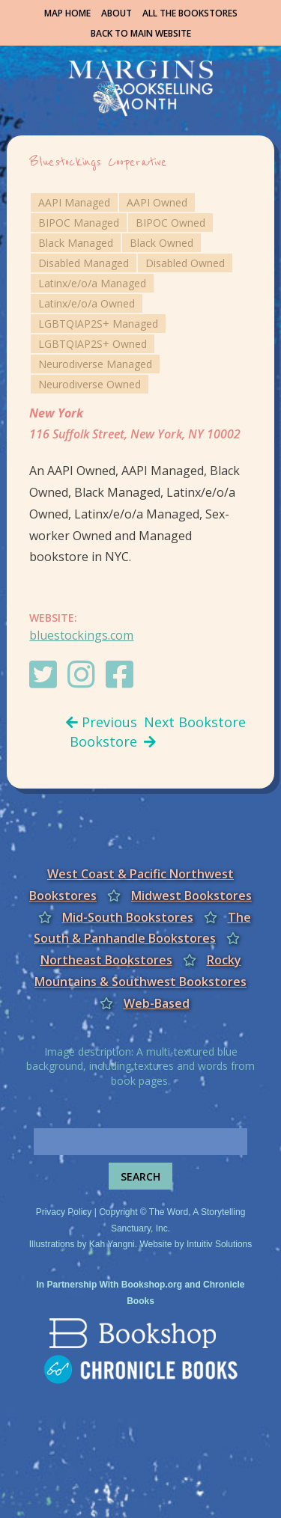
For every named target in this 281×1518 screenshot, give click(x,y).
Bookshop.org (151, 1284)
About (116, 13)
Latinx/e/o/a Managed (92, 283)
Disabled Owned (185, 263)
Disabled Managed (83, 263)
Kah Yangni (112, 1244)
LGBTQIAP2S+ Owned (92, 344)
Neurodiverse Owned (89, 384)
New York (56, 413)
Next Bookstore (195, 730)
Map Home (67, 13)
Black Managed (75, 243)
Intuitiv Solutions (219, 1244)
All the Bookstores (190, 13)
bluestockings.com (81, 635)
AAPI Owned (157, 202)
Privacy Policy (64, 1212)
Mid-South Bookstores (127, 917)
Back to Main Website (141, 33)
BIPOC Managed (78, 222)
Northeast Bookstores (106, 960)
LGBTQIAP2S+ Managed (98, 323)
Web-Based (157, 1003)
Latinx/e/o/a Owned (86, 303)
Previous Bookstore (101, 731)
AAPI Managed (74, 202)
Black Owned (161, 243)
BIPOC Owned (170, 222)
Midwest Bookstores (191, 895)
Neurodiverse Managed (95, 364)
